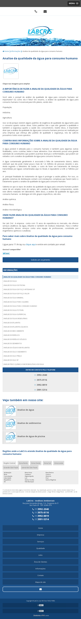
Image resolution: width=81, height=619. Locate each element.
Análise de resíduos (12, 335)
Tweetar (6, 253)
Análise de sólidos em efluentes (17, 348)
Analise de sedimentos (13, 343)
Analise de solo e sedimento (15, 352)
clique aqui (31, 244)
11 (40, 375)
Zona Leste (58, 463)
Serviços (40, 541)
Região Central (9, 463)
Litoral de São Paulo (29, 467)
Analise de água (10, 281)
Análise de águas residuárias (15, 318)
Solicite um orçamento (40, 260)
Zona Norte (23, 463)
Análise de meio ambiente (14, 331)
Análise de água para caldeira (16, 302)
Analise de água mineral (13, 298)
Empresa (40, 535)
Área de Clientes (40, 562)
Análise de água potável (14, 310)
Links (40, 555)
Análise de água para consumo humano (20, 306)
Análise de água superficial (15, 314)
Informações (10, 270)
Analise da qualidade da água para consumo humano (27, 277)
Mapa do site (40, 582)
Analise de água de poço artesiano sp (19, 289)
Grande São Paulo (11, 467)
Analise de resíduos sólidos (15, 339)
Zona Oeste (35, 463)
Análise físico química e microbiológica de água (24, 364)
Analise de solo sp (11, 360)
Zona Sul (47, 463)
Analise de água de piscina (14, 285)
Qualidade (40, 548)
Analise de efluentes (12, 323)
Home (40, 528)
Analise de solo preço (13, 356)
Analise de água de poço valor (16, 293)
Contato (40, 575)
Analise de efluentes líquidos (16, 327)
